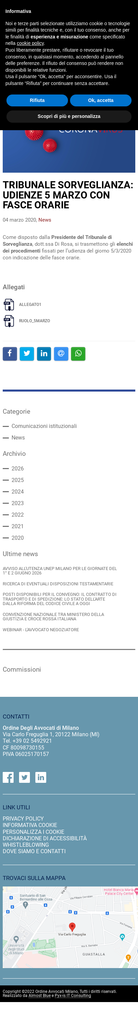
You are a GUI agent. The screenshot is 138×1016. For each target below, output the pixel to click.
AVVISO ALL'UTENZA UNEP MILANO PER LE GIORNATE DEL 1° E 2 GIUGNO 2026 (60, 570)
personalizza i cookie (33, 832)
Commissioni (22, 669)
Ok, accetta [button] (101, 100)
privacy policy (23, 818)
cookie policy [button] (30, 43)
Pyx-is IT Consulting (73, 996)
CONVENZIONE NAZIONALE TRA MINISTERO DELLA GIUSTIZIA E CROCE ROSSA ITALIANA (53, 616)
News (18, 438)
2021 (18, 526)
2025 (18, 480)
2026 (18, 468)
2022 (18, 515)
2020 (18, 538)
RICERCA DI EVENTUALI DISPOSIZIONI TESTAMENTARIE (58, 584)
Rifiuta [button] (37, 100)
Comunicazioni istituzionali (44, 426)
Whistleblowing (26, 845)
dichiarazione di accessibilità (45, 838)
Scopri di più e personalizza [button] (69, 116)
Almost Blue (40, 996)
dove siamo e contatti (34, 851)
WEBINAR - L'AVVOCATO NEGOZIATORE (41, 629)
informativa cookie (30, 825)
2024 (18, 492)
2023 (18, 503)
